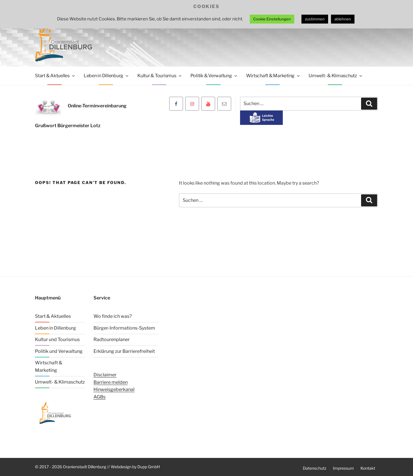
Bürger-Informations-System (124, 328)
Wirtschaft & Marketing (273, 75)
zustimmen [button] (315, 19)
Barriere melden (110, 382)
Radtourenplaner (111, 339)
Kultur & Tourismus (159, 75)
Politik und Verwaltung (59, 351)
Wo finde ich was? (112, 316)
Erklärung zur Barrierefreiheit (124, 351)
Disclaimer (104, 375)
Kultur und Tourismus (57, 339)
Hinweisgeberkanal (114, 389)
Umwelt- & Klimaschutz (336, 75)
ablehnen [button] (342, 19)
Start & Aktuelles (55, 75)
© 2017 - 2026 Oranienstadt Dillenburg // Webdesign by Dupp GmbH (97, 466)
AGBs (99, 397)
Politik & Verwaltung (214, 75)
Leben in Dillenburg (106, 75)
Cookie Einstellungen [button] (272, 19)
